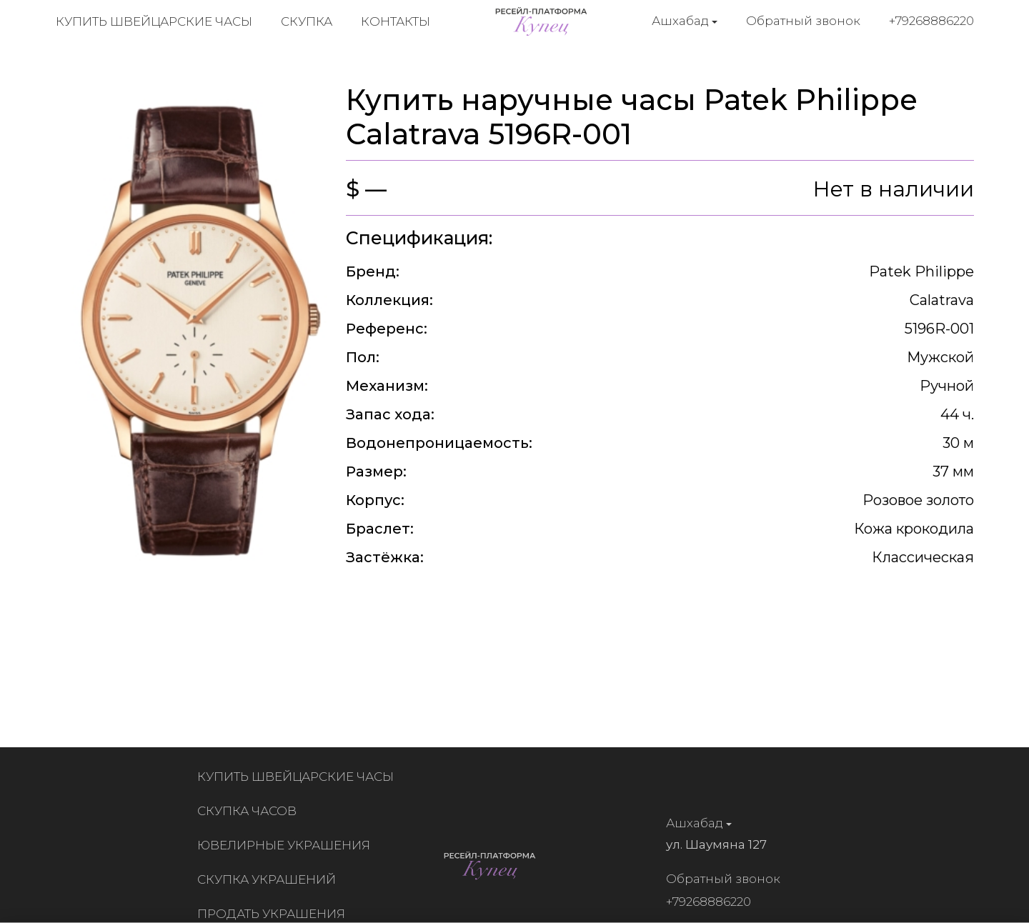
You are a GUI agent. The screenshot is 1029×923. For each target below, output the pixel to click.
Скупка (306, 21)
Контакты (395, 21)
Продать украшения (275, 914)
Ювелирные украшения (287, 845)
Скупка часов (250, 811)
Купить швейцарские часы (154, 21)
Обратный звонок (803, 21)
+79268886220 (931, 21)
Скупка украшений (270, 879)
